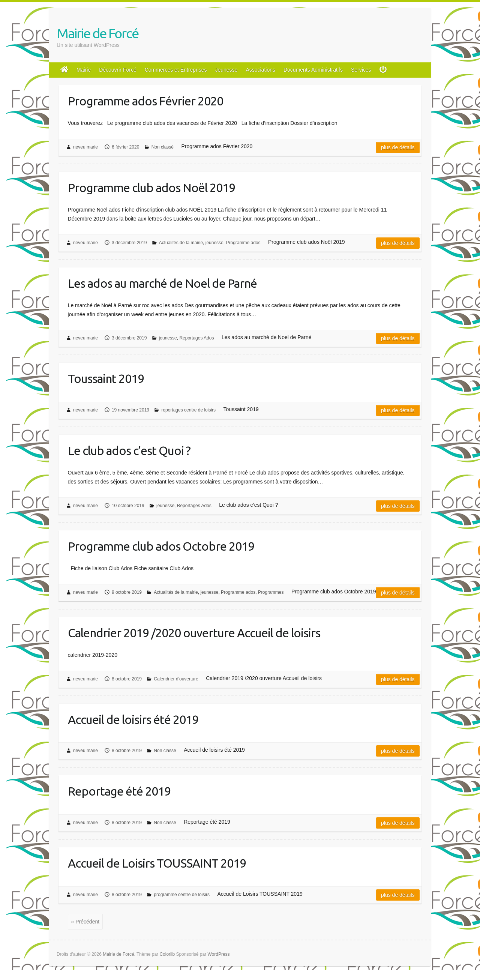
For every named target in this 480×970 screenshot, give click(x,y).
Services (361, 70)
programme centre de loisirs (182, 894)
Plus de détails (398, 147)
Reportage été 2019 (119, 791)
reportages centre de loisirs (188, 410)
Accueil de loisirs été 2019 (133, 719)
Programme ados (243, 242)
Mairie (83, 70)
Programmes (271, 592)
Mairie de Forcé (97, 33)
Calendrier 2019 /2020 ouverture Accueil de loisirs (194, 633)
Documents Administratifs (313, 70)
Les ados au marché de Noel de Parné (162, 283)
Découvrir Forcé (117, 70)
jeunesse (215, 242)
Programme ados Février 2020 (145, 101)
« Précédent (85, 922)
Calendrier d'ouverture (176, 679)
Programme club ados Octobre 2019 (161, 546)
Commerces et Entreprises (176, 70)
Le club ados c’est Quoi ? (129, 450)
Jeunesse (226, 70)
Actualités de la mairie (181, 242)
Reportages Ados (196, 338)
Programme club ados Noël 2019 (151, 187)
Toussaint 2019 (106, 378)
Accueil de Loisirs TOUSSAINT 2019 (157, 863)
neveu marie (85, 147)
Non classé (163, 147)
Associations (260, 70)
